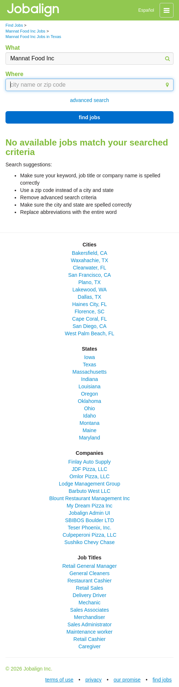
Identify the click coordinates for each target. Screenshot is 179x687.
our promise (127, 680)
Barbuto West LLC (89, 491)
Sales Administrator (89, 624)
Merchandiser (89, 617)
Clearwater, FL (89, 268)
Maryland (89, 438)
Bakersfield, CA (89, 253)
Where (14, 74)
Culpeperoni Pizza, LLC (89, 535)
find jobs (89, 117)
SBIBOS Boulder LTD (89, 520)
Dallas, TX (89, 297)
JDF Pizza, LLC (89, 469)
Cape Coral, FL (89, 319)
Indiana (89, 379)
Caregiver (89, 646)
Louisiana (90, 386)
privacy (93, 680)
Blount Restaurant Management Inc (89, 498)
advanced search (89, 100)
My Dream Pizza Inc (89, 506)
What (12, 48)
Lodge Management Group (89, 484)
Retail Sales (89, 588)
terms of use (59, 680)
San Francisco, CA (89, 275)
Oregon (89, 394)
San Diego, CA (89, 326)
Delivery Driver (90, 595)
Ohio (89, 408)
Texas (89, 364)
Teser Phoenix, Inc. (89, 528)
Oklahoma (89, 401)
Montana (89, 423)
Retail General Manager (89, 566)
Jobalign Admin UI (89, 513)
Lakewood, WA (89, 289)
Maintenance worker (89, 632)
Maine (89, 430)
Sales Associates (89, 610)
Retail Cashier (90, 639)
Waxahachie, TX (89, 260)
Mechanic (90, 602)
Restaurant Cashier (89, 581)
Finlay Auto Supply (89, 462)
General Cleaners (90, 573)
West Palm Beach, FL (89, 333)
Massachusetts (89, 372)
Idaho (89, 416)
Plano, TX (89, 282)
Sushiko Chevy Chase (89, 542)
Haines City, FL (89, 304)
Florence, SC (90, 311)
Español (146, 10)
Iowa (89, 357)
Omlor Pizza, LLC (90, 476)
